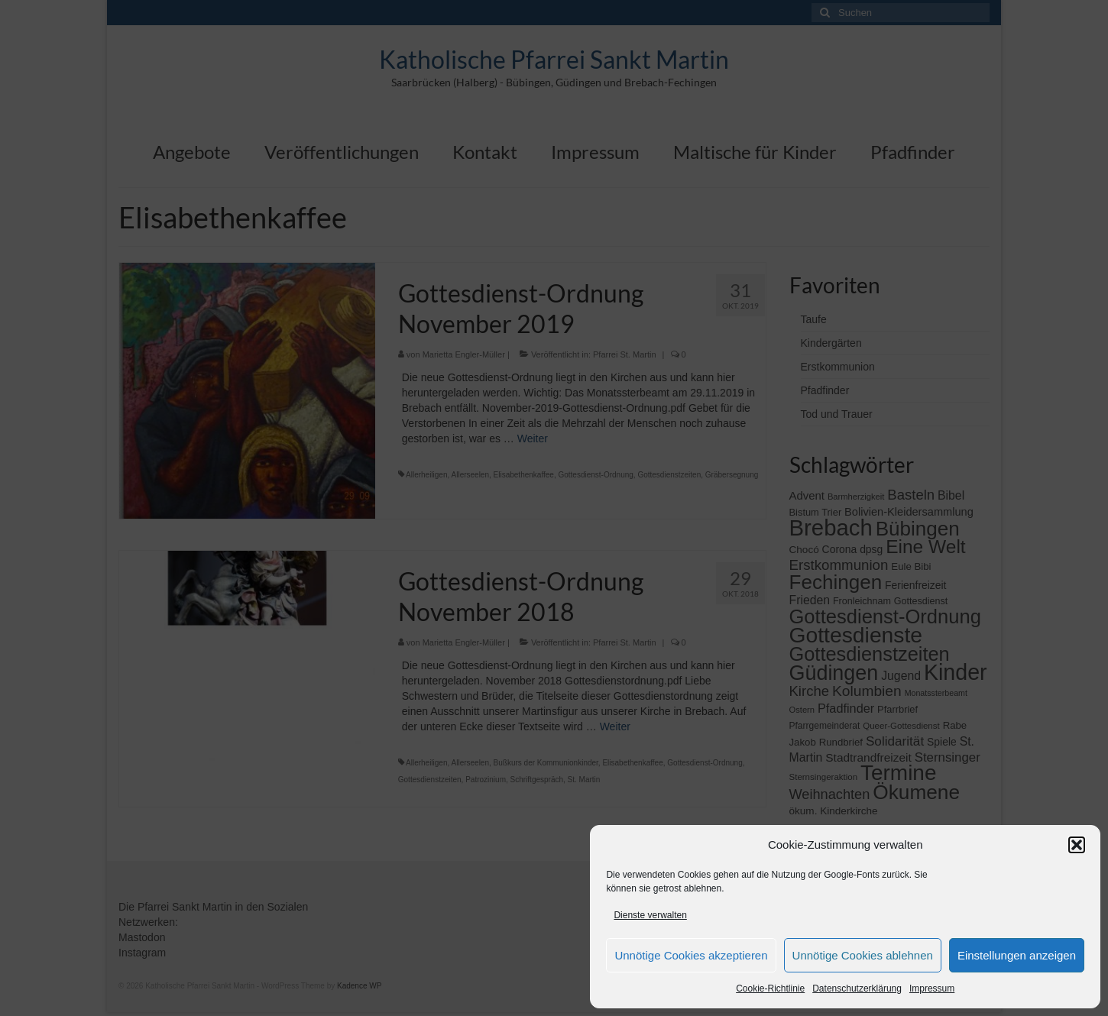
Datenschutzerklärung (857, 988)
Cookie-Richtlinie (770, 988)
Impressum (931, 988)
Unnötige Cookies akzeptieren (690, 955)
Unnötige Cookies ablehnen (862, 955)
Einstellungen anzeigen (1016, 955)
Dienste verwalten (650, 915)
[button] (1076, 845)
